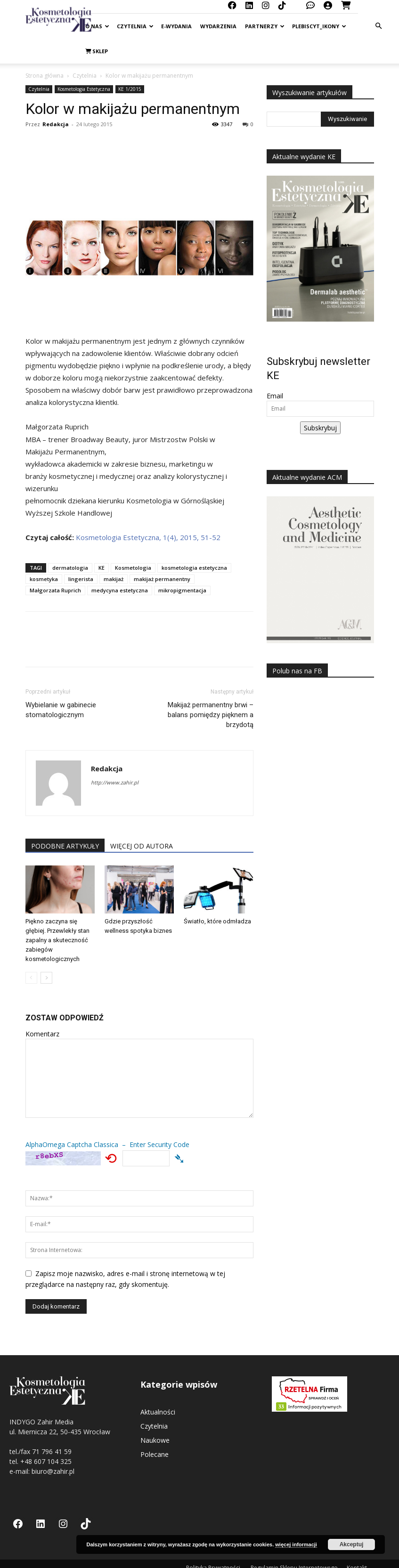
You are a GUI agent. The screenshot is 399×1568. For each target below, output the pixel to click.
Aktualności (157, 1411)
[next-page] (46, 978)
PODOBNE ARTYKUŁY (65, 845)
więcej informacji (296, 1544)
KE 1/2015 (129, 89)
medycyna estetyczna (119, 590)
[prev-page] (31, 978)
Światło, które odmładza (217, 921)
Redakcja (55, 124)
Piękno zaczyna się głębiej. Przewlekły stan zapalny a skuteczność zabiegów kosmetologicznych (57, 940)
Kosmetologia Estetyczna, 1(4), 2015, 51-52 (148, 537)
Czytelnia (135, 26)
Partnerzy (265, 26)
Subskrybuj (320, 427)
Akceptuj (352, 1544)
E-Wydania (176, 26)
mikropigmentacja (182, 590)
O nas (97, 26)
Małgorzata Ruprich (55, 590)
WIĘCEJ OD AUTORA (141, 845)
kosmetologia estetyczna (194, 567)
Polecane (154, 1454)
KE (101, 567)
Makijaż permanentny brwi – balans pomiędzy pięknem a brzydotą (210, 715)
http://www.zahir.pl (114, 782)
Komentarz (42, 1033)
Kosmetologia (133, 567)
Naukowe (155, 1440)
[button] (378, 26)
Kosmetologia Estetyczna (83, 89)
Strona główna (44, 76)
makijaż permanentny (162, 578)
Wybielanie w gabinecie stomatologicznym (60, 710)
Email (275, 395)
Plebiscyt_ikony (319, 26)
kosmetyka (44, 578)
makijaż (113, 578)
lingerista (80, 578)
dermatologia (70, 567)
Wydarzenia (218, 26)
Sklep (96, 51)
